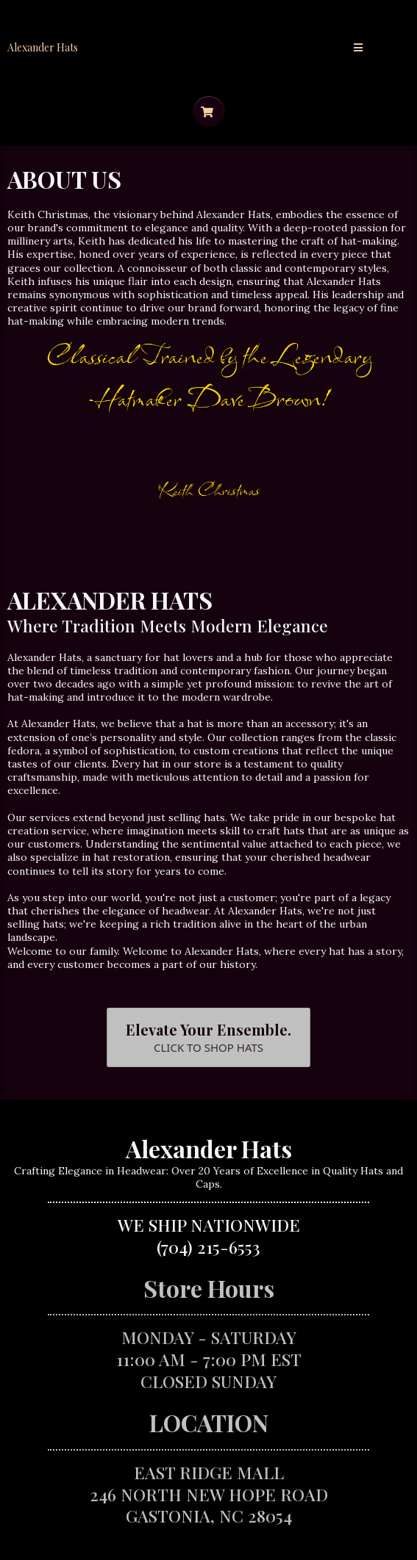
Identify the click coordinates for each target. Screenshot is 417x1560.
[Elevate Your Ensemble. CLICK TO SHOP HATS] (208, 1037)
